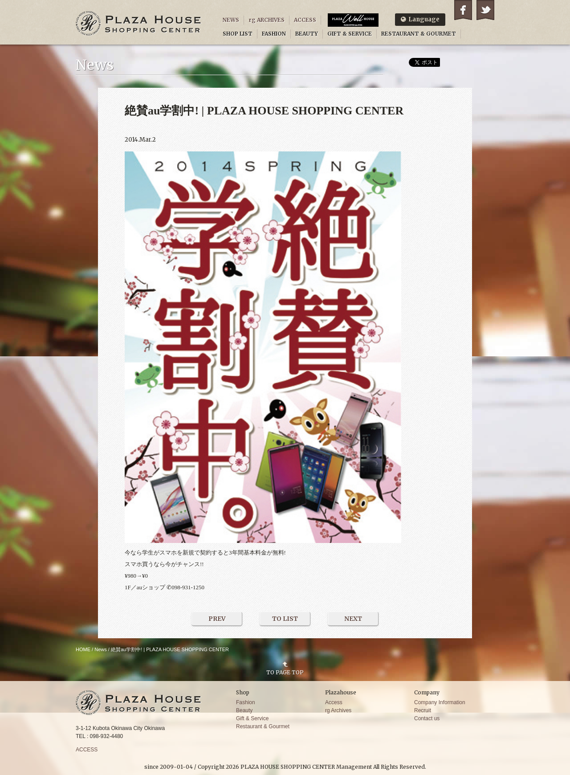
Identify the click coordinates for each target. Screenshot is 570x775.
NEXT (353, 619)
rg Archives (338, 710)
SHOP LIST (237, 33)
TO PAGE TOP (285, 672)
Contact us (427, 718)
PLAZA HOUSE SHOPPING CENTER (138, 23)
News (100, 649)
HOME (83, 649)
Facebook (463, 10)
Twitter (485, 10)
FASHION (274, 33)
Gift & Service (252, 718)
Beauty (244, 710)
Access (333, 702)
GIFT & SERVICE (349, 33)
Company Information (439, 702)
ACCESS (305, 19)
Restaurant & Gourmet (262, 726)
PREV (217, 619)
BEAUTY (306, 33)
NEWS (231, 19)
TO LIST (285, 619)
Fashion (245, 702)
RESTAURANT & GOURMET (418, 33)
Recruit (422, 710)
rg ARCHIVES (266, 19)
